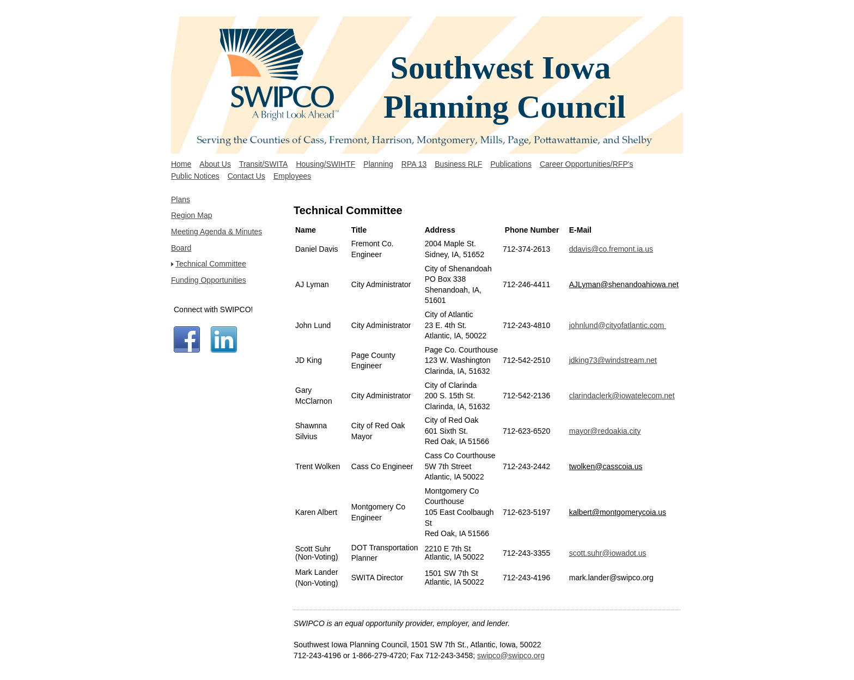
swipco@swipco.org (511, 655)
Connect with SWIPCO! (213, 309)
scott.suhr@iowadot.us (607, 553)
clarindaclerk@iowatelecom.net (622, 395)
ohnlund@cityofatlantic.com (618, 325)
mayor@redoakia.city (605, 431)
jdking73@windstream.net (613, 360)
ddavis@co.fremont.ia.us (611, 249)
